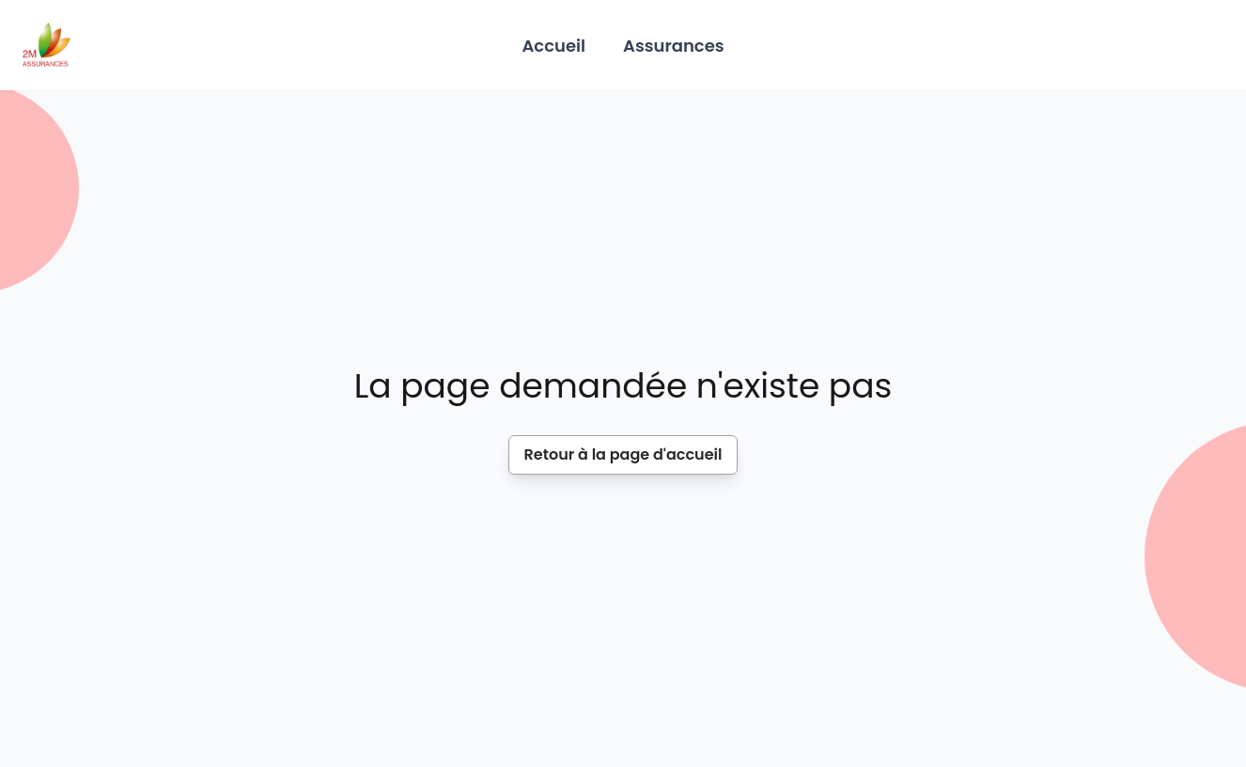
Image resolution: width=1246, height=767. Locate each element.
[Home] (46, 45)
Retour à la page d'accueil (623, 454)
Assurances (673, 45)
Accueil (553, 45)
